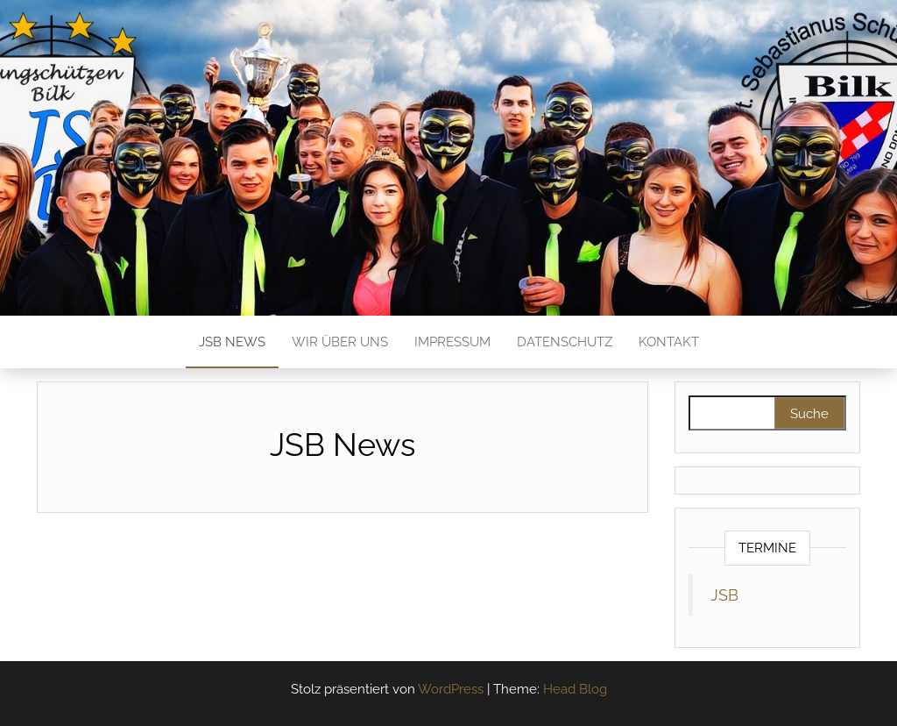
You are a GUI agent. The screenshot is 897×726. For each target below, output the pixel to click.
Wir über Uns (340, 342)
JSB (724, 595)
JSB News (232, 342)
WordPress (451, 689)
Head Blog (575, 689)
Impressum (452, 342)
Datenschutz (564, 342)
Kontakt (669, 342)
